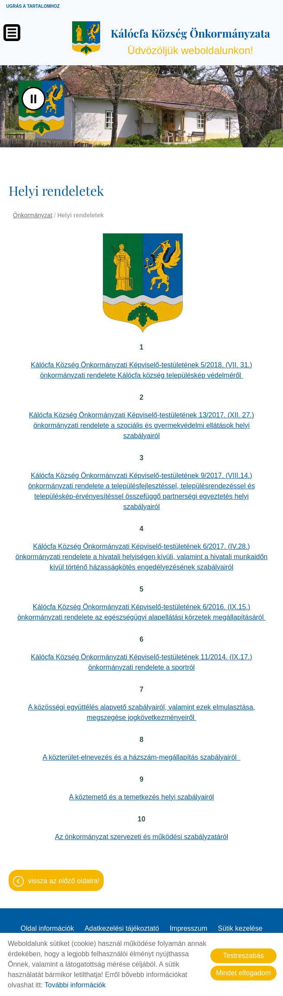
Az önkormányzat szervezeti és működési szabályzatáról (141, 836)
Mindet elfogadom (243, 973)
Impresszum (188, 928)
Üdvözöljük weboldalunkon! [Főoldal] (190, 41)
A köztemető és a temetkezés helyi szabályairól (141, 797)
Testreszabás (243, 955)
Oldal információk (47, 928)
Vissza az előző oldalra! (63, 881)
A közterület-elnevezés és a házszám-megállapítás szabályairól (142, 757)
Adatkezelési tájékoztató (122, 928)
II (33, 99)
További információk (75, 985)
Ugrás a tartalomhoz (33, 6)
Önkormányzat (32, 215)
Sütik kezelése (240, 928)
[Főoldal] (86, 38)
